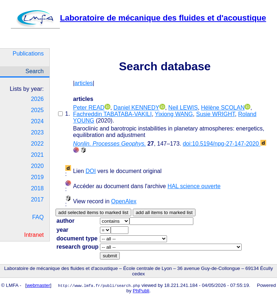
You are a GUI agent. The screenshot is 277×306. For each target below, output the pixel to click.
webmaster (38, 285)
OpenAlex (123, 201)
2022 (37, 144)
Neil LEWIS (183, 108)
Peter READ (89, 108)
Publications (28, 53)
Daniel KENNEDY (136, 108)
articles (84, 83)
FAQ (38, 217)
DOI (90, 171)
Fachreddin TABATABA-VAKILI (112, 114)
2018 (37, 188)
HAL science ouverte (193, 186)
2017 (37, 199)
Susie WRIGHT (215, 114)
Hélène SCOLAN (223, 108)
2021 (37, 155)
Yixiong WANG (174, 114)
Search (35, 71)
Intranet (34, 235)
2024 (37, 121)
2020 (37, 166)
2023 (37, 132)
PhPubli (141, 290)
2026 (37, 99)
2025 (37, 110)
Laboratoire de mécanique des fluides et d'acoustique (138, 17)
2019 (37, 177)
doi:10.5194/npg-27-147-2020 (224, 144)
